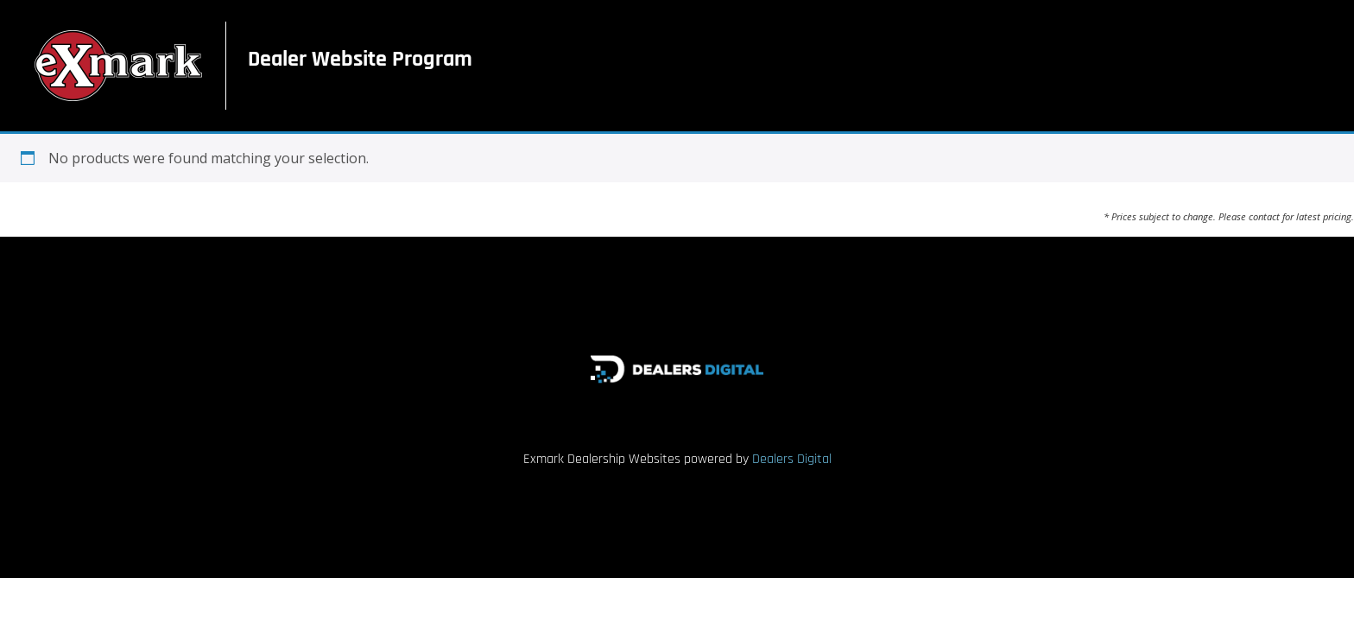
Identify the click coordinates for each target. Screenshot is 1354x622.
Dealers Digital (792, 459)
